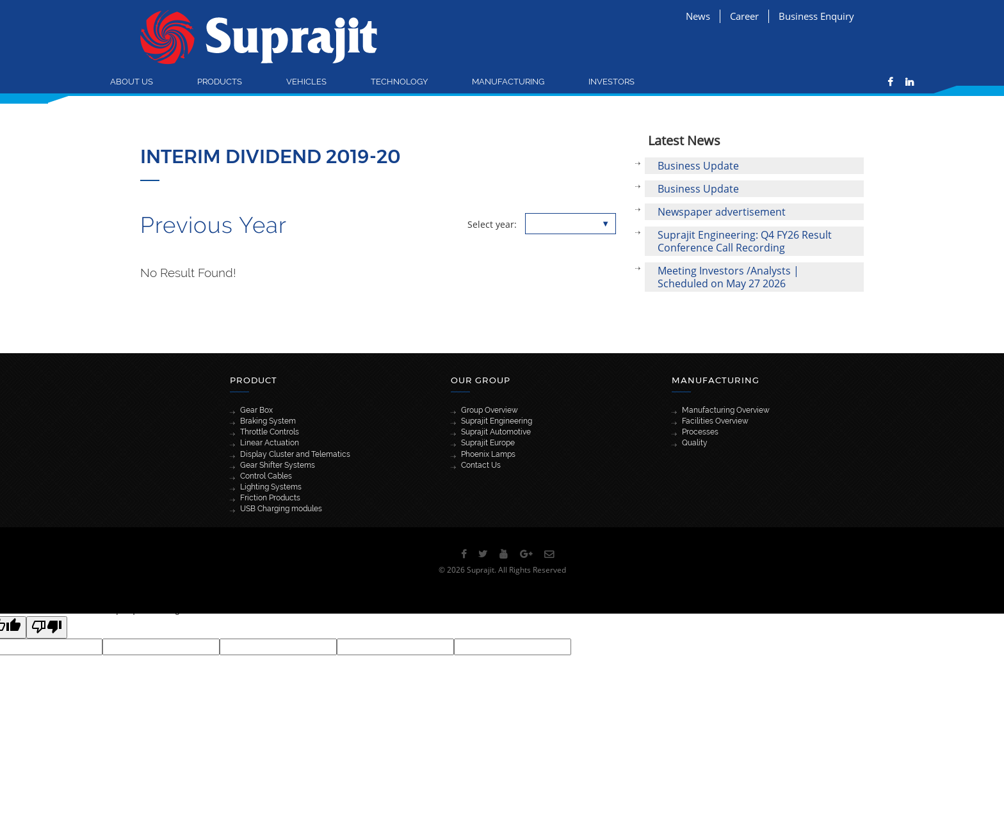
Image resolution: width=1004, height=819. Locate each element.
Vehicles (306, 81)
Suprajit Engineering (496, 421)
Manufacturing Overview (726, 410)
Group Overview (489, 410)
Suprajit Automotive (496, 431)
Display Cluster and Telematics (295, 454)
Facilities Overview (715, 421)
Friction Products (270, 497)
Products (219, 81)
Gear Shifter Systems (277, 465)
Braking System (268, 421)
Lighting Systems (271, 486)
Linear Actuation (269, 442)
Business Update (698, 166)
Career (744, 16)
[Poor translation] (46, 627)
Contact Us (481, 465)
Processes (700, 431)
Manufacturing (508, 81)
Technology (399, 81)
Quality (695, 442)
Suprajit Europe (488, 442)
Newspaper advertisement (722, 212)
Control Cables (266, 476)
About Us (131, 81)
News (698, 16)
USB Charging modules (281, 508)
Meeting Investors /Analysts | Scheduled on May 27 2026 (728, 277)
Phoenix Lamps (488, 454)
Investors (611, 81)
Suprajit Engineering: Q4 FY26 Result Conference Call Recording (745, 241)
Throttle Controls (269, 431)
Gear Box (256, 410)
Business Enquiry (816, 16)
